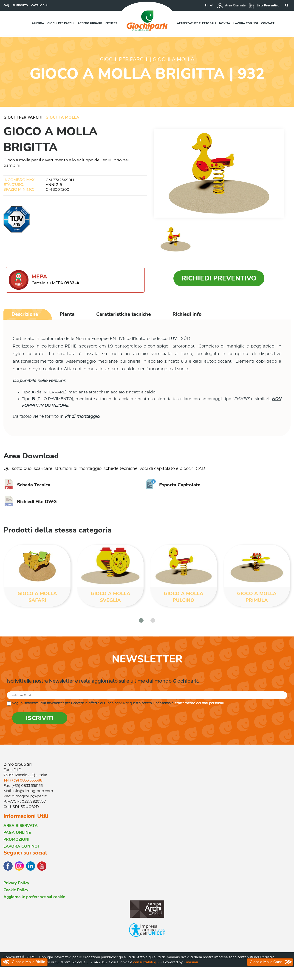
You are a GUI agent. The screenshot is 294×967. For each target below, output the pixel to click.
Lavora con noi (245, 23)
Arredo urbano (90, 23)
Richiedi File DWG (30, 502)
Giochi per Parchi (22, 117)
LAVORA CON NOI (21, 846)
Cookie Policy (15, 890)
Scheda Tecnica (26, 485)
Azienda (38, 23)
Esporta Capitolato (173, 485)
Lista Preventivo (264, 5)
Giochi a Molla (62, 117)
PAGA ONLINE (17, 832)
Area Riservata (231, 5)
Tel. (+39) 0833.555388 (22, 780)
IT (206, 5)
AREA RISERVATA (20, 825)
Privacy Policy (16, 883)
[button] (141, 620)
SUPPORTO (20, 5)
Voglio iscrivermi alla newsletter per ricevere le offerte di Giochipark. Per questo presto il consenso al (118, 703)
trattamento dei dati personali (199, 703)
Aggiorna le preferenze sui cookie (34, 897)
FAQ (6, 5)
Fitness (111, 23)
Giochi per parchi (60, 23)
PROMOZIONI (16, 839)
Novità (224, 23)
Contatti (268, 23)
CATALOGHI (39, 5)
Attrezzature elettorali (196, 23)
